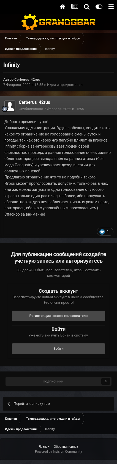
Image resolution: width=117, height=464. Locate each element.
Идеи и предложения (65, 85)
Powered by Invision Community (58, 452)
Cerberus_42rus (27, 79)
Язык (44, 447)
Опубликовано (51, 109)
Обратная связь (66, 447)
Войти (58, 348)
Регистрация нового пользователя (58, 316)
